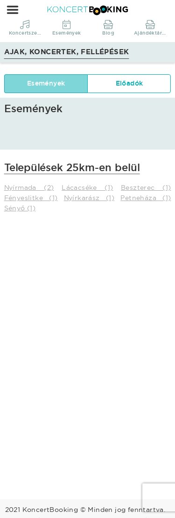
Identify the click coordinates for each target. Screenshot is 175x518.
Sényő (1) (20, 208)
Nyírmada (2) (29, 187)
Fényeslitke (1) (31, 198)
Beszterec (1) (146, 187)
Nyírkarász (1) (89, 198)
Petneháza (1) (145, 198)
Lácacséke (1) (87, 187)
